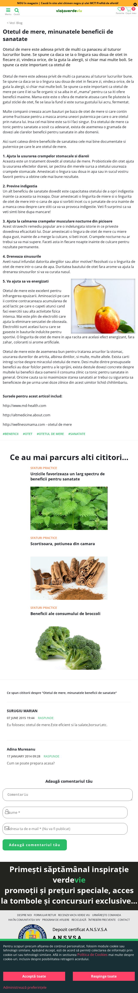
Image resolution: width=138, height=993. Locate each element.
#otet (27, 434)
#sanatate (76, 434)
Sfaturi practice (43, 468)
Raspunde (46, 718)
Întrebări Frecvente (102, 921)
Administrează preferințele (24, 987)
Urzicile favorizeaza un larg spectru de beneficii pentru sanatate (67, 476)
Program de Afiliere (55, 921)
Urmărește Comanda (106, 917)
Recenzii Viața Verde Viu (74, 917)
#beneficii (10, 434)
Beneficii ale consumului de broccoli (65, 613)
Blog (19, 23)
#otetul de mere (50, 434)
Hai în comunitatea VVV (24, 921)
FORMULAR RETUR (45, 917)
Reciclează (79, 921)
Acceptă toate (34, 976)
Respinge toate (104, 976)
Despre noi (24, 917)
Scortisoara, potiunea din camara (62, 543)
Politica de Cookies (92, 954)
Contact (124, 921)
